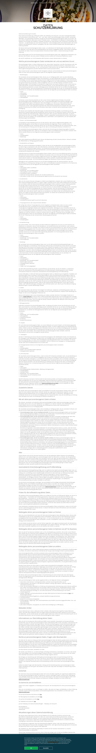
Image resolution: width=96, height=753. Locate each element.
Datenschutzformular (50, 486)
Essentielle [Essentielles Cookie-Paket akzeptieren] (46, 748)
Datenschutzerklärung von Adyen (50, 383)
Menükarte (34, 3)
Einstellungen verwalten (53, 742)
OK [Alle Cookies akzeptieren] (31, 748)
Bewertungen (44, 3)
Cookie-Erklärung (27, 296)
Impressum (63, 3)
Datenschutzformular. (24, 692)
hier (70, 593)
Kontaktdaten (54, 3)
